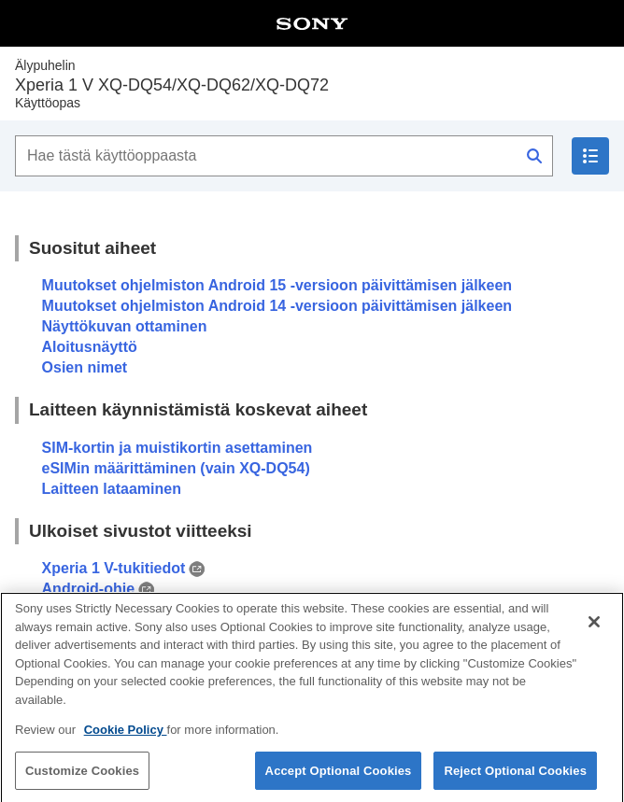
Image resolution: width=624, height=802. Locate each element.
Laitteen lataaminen (111, 489)
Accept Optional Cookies (338, 778)
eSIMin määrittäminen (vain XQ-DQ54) (176, 468)
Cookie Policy (125, 737)
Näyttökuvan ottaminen (124, 326)
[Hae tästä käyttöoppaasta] (284, 155)
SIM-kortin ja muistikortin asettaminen (177, 448)
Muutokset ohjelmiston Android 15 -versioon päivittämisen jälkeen (277, 285)
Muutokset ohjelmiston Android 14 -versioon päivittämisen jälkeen (277, 306)
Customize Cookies (82, 778)
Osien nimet (85, 367)
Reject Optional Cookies (515, 778)
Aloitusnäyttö (89, 347)
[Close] (594, 629)
